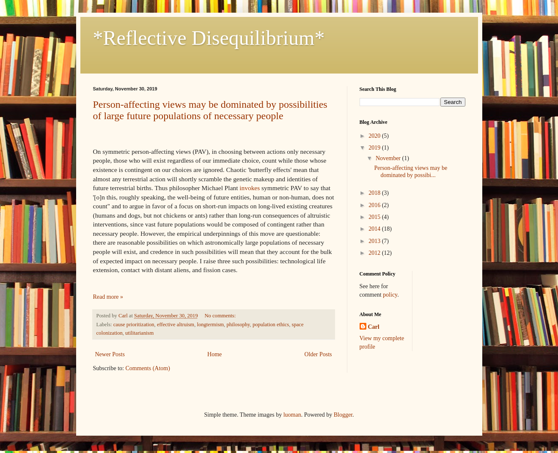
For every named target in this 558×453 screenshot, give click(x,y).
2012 (375, 253)
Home (214, 354)
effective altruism (175, 324)
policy (390, 295)
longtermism (210, 324)
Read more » (108, 297)
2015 (375, 217)
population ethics (271, 324)
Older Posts (318, 354)
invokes (249, 187)
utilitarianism (139, 333)
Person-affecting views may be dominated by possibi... (410, 171)
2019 (375, 148)
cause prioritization (133, 324)
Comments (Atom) (148, 368)
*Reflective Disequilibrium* (209, 38)
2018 (375, 193)
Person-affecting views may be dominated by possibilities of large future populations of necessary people (210, 110)
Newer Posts (110, 354)
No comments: (220, 316)
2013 (375, 241)
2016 (375, 205)
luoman (292, 415)
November (389, 158)
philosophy (238, 324)
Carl (373, 327)
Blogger (343, 415)
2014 (375, 229)
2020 (375, 136)
